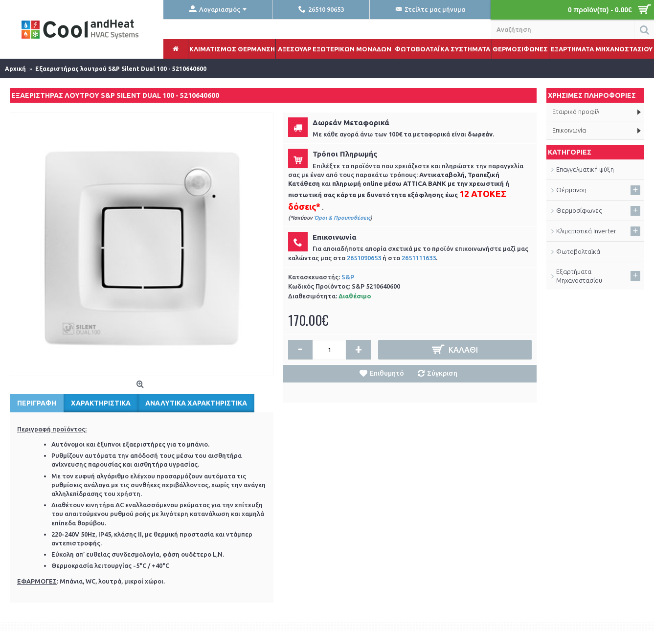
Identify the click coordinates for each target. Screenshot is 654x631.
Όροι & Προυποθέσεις (342, 218)
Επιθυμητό (387, 373)
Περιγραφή (36, 403)
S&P (347, 276)
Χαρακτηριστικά (101, 403)
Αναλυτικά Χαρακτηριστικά (196, 403)
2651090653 (364, 257)
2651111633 (419, 257)
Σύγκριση (442, 373)
